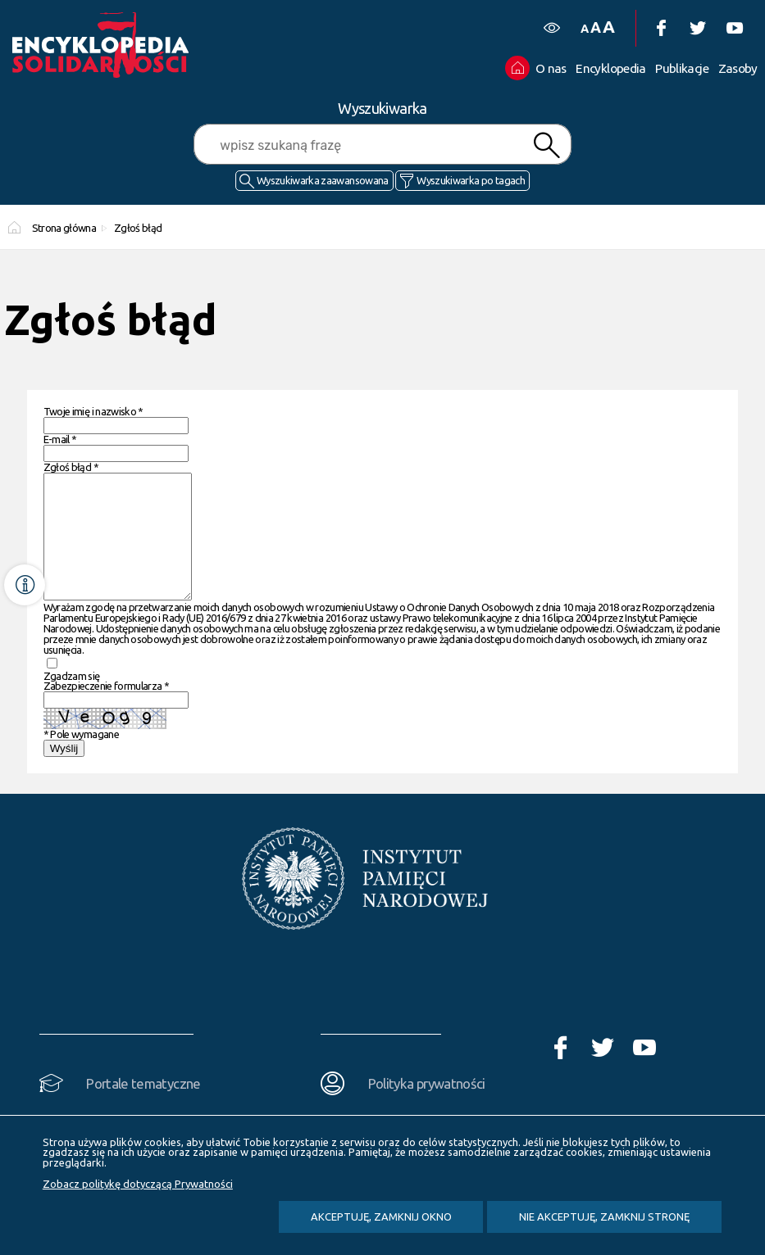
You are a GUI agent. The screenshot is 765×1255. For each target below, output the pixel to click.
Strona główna (64, 227)
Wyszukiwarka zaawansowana (323, 180)
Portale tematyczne (143, 1108)
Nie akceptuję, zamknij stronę (604, 1216)
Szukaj (546, 145)
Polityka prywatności (426, 1108)
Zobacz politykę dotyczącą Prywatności (138, 1183)
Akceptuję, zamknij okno (381, 1216)
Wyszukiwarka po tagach (471, 180)
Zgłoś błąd (138, 227)
